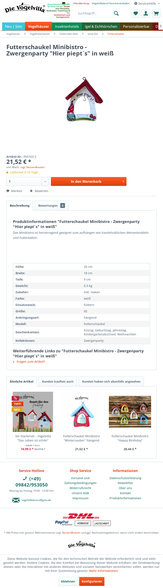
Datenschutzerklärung (125, 478)
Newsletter (125, 483)
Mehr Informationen (103, 571)
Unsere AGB (80, 493)
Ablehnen (68, 581)
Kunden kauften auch (57, 381)
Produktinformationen (125, 498)
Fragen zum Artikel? (29, 362)
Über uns (125, 488)
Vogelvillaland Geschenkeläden (111, 3)
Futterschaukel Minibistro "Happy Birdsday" (130, 438)
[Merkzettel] (135, 13)
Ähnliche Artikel (21, 381)
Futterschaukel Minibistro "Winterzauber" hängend (81, 438)
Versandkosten (71, 532)
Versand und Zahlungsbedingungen (80, 480)
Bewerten (39, 191)
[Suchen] (116, 13)
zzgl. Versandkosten (32, 167)
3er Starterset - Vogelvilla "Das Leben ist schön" (33, 438)
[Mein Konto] (146, 13)
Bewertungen (51, 205)
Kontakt (125, 493)
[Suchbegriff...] (98, 13)
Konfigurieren (92, 581)
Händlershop (81, 3)
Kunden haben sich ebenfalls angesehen (111, 381)
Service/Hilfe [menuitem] (145, 3)
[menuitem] (81, 3)
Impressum (80, 498)
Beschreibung (20, 205)
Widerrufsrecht (80, 488)
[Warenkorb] (156, 13)
